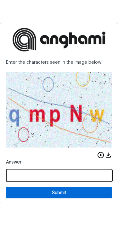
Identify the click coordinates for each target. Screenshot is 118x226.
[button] (100, 155)
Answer (13, 161)
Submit (59, 192)
